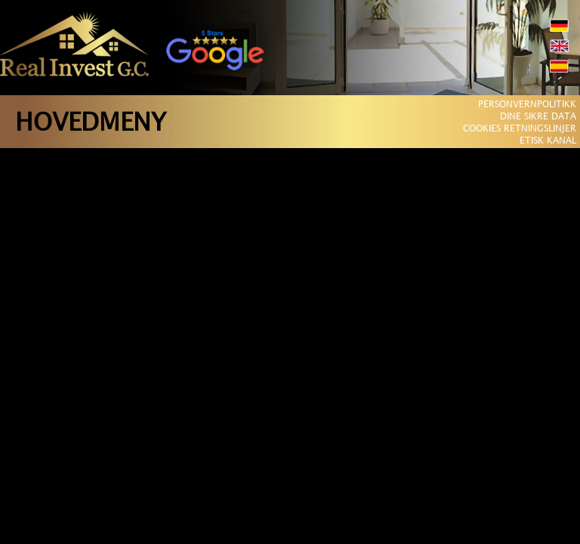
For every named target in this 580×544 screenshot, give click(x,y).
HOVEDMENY (90, 123)
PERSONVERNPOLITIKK (527, 104)
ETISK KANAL (548, 141)
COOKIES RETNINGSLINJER (519, 129)
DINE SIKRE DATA (538, 117)
